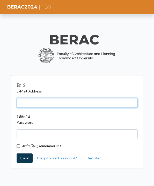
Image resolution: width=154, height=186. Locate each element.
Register (94, 158)
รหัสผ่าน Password (25, 119)
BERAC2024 (29, 7)
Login (24, 158)
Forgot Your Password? (57, 158)
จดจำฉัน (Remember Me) (42, 146)
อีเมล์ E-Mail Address (29, 88)
